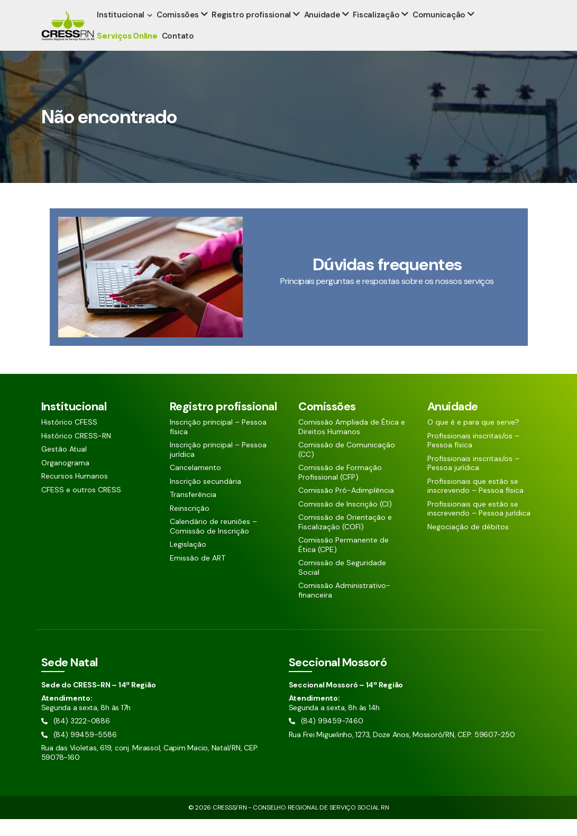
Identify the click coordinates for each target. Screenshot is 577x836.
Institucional (122, 31)
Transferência (193, 511)
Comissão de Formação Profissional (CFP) (340, 489)
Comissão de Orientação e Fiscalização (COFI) (345, 539)
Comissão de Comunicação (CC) (346, 466)
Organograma (65, 479)
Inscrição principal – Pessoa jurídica (218, 466)
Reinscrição (189, 525)
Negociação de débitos (468, 543)
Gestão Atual (64, 466)
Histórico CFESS (69, 439)
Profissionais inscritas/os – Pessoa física (473, 457)
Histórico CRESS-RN (76, 452)
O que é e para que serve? (473, 439)
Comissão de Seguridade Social (342, 584)
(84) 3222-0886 (71, 9)
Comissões (180, 31)
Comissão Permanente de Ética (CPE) (343, 562)
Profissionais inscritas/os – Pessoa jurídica (473, 480)
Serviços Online (129, 53)
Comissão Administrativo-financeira (344, 607)
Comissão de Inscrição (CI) (345, 521)
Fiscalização (375, 31)
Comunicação (436, 31)
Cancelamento (195, 484)
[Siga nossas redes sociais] (501, 8)
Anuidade (322, 31)
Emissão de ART (197, 575)
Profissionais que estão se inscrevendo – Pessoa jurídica (478, 526)
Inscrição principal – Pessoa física (218, 444)
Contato (179, 53)
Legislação (188, 561)
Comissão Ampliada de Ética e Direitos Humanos (351, 444)
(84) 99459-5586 (143, 9)
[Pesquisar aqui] (465, 8)
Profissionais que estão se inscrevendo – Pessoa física (475, 503)
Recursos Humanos (74, 493)
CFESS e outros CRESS (81, 506)
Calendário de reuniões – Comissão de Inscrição (213, 543)
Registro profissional (252, 31)
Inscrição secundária (205, 498)
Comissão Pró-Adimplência (346, 507)
